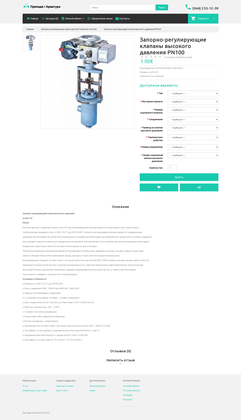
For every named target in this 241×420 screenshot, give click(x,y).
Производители (97, 386)
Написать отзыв (184, 57)
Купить (179, 177)
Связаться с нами (64, 386)
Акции (92, 390)
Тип (161, 93)
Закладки (127, 395)
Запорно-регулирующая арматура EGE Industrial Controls (69, 29)
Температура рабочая (155, 138)
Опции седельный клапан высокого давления (153, 158)
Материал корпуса (152, 101)
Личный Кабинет (131, 386)
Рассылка (127, 399)
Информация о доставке (35, 390)
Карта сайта (62, 390)
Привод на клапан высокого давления (152, 129)
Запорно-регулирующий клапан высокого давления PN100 (132, 29)
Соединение (156, 119)
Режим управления (152, 147)
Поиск (161, 7)
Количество (156, 168)
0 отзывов (169, 57)
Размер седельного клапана (151, 111)
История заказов (131, 390)
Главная (30, 29)
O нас (25, 386)
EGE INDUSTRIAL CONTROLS (169, 68)
